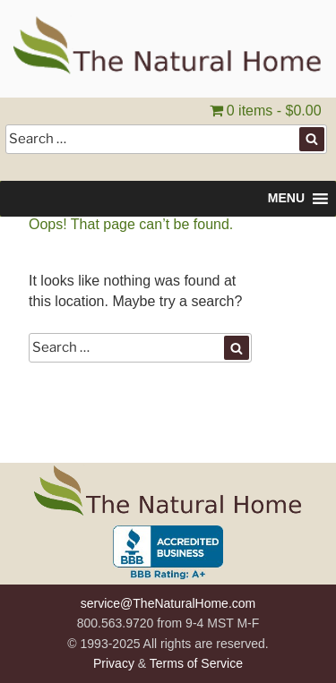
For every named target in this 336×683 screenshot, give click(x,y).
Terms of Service (196, 663)
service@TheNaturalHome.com (168, 603)
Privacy (113, 663)
